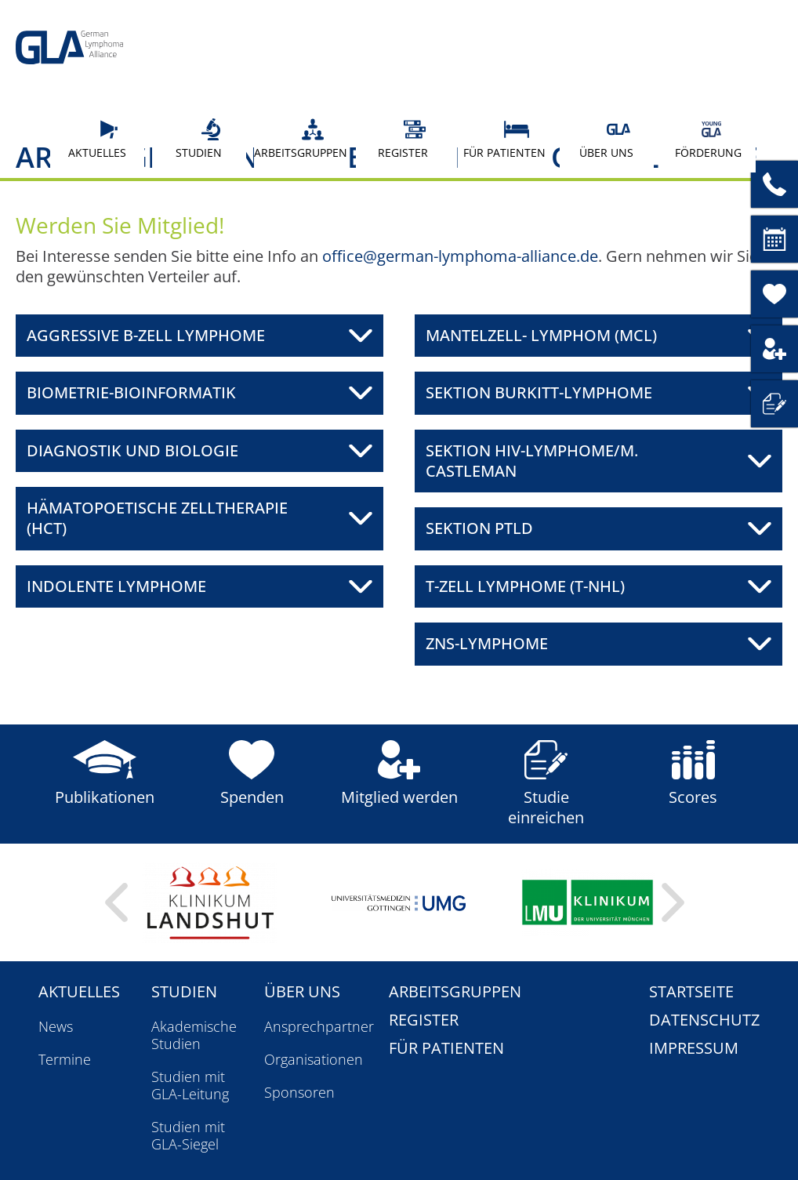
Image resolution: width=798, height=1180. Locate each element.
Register (408, 139)
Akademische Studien (194, 1035)
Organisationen (313, 1059)
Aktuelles (100, 139)
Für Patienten (504, 139)
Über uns (610, 139)
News (55, 1026)
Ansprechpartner (319, 1026)
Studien (205, 139)
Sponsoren (299, 1092)
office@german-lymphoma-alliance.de (460, 256)
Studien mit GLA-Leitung (190, 1085)
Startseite (691, 991)
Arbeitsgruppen (300, 139)
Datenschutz (704, 1019)
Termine (64, 1059)
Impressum (693, 1047)
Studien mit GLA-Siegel (188, 1135)
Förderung (708, 139)
